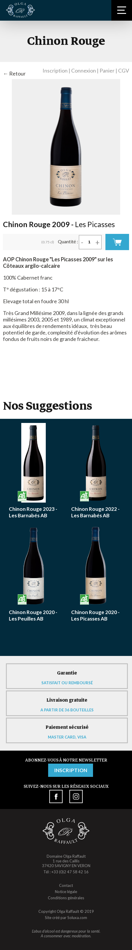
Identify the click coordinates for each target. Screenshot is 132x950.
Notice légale (66, 891)
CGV (123, 70)
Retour (17, 73)
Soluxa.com (77, 917)
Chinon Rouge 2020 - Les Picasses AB (95, 615)
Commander (117, 242)
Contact (66, 885)
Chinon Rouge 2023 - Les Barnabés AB (33, 512)
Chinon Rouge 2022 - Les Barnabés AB (95, 512)
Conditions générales (66, 897)
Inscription (55, 70)
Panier (107, 70)
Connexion (83, 70)
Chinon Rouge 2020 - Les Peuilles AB (33, 615)
